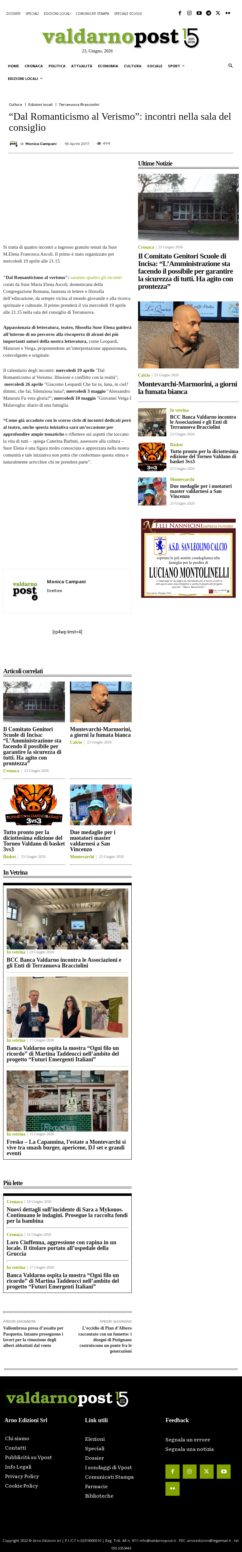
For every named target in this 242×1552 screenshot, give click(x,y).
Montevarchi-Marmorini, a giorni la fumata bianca (100, 732)
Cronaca (11, 771)
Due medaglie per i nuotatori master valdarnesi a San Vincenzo (92, 840)
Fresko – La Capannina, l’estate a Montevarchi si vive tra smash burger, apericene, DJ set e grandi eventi (66, 1147)
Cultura (15, 104)
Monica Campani (41, 144)
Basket (9, 857)
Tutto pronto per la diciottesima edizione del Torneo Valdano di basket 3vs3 (34, 840)
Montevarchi (82, 857)
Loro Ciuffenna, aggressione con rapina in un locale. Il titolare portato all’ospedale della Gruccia (61, 1248)
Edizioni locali (40, 104)
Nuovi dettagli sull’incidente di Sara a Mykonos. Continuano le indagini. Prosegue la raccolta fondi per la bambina (67, 1215)
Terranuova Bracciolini (79, 104)
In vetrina (16, 952)
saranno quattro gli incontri (96, 277)
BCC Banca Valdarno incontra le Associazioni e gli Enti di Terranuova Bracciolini (64, 963)
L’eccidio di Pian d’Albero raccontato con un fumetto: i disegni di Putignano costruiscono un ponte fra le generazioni (105, 1340)
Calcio (76, 742)
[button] (230, 66)
